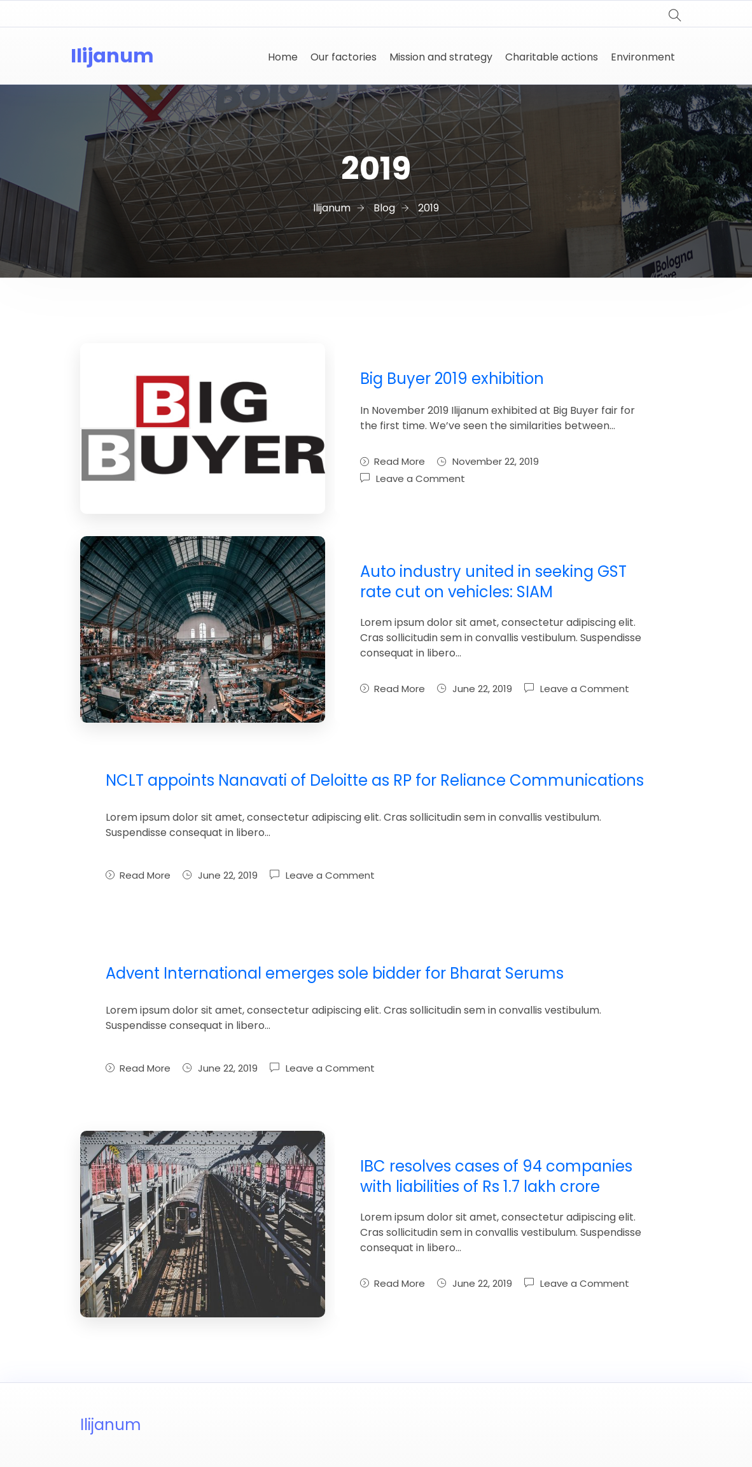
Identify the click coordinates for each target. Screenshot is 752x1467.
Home (283, 57)
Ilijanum (112, 56)
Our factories (343, 57)
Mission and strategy (440, 57)
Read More (392, 461)
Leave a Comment (420, 478)
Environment (643, 57)
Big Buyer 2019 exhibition (452, 378)
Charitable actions (551, 57)
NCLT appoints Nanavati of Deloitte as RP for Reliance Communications (375, 780)
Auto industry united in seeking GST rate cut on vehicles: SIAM (493, 581)
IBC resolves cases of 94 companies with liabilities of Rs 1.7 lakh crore (496, 1176)
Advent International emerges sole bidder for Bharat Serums (335, 973)
